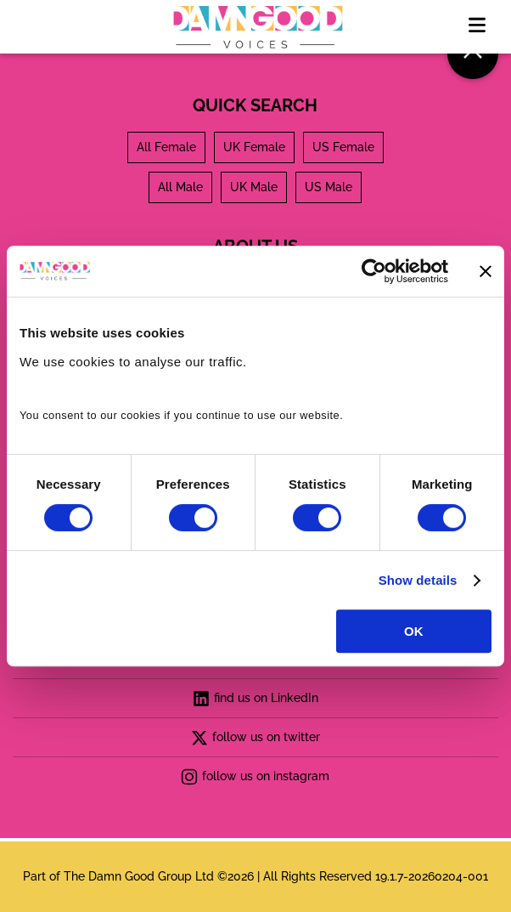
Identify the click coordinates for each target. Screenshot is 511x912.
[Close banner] (485, 271)
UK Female (254, 147)
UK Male (254, 187)
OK (414, 631)
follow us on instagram (255, 776)
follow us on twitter (255, 737)
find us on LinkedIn (255, 698)
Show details (418, 580)
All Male (180, 187)
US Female (343, 147)
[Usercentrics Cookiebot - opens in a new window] (374, 271)
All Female (166, 147)
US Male (328, 187)
